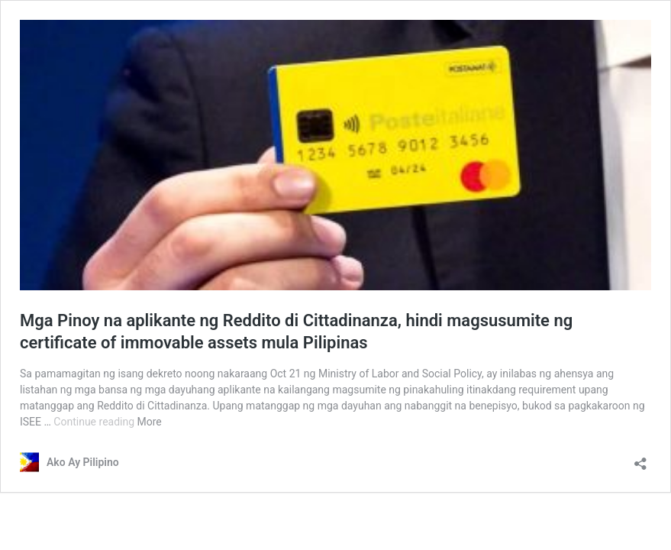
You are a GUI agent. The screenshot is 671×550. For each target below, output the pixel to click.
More (149, 422)
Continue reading (95, 422)
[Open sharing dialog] (640, 459)
